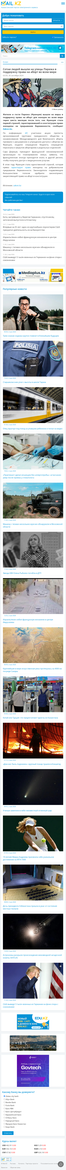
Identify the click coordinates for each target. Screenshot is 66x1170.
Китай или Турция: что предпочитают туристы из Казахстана (33, 697)
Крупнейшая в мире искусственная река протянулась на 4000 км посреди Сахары (33, 650)
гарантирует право (21, 167)
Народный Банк (12, 1121)
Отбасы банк (11, 1118)
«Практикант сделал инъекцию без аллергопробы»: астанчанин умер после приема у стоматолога (33, 456)
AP (26, 133)
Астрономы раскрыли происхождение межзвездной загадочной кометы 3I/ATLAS (33, 936)
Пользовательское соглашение (51, 1164)
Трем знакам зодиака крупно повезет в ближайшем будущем (33, 315)
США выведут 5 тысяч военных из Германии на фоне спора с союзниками (33, 985)
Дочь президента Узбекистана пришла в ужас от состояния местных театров (33, 887)
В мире (5, 62)
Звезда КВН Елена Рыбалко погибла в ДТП (33, 553)
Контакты (21, 1164)
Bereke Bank (11, 1102)
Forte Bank (10, 1105)
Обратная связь (15, 1167)
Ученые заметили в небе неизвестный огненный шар (33, 790)
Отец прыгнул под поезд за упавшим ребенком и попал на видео (33, 408)
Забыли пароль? (9, 37)
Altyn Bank (10, 1099)
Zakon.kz (7, 129)
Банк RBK (9, 1108)
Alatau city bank (12, 1096)
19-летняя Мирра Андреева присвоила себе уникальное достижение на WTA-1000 (33, 838)
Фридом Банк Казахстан (16, 1124)
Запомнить (59, 37)
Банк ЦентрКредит (13, 1111)
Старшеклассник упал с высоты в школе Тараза (33, 362)
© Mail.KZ (4, 1164)
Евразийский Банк (13, 1115)
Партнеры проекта (32, 1164)
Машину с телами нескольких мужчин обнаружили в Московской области (33, 505)
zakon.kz (17, 185)
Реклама (13, 1164)
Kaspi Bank (10, 1127)
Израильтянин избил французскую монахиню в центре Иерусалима (33, 601)
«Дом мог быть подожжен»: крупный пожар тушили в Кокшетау (33, 744)
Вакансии (4, 1167)
